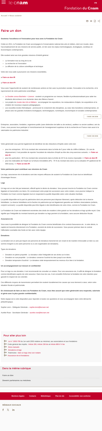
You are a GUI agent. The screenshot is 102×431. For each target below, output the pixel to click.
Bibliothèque (46, 396)
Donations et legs (14, 350)
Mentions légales (17, 396)
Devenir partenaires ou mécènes (16, 380)
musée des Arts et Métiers (27, 102)
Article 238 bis (42, 344)
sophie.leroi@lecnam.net (39, 307)
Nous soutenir (15, 16)
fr (95, 3)
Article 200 (32, 344)
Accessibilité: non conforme (80, 396)
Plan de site (59, 396)
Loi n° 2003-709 (14, 341)
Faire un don (92, 117)
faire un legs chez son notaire (29, 353)
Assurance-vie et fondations (18, 356)
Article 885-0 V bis (58, 344)
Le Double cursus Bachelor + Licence (19, 96)
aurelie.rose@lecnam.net (39, 313)
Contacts (32, 396)
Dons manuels (13, 347)
